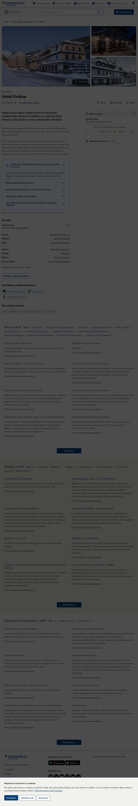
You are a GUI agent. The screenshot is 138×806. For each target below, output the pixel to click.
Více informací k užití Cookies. (49, 790)
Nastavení (43, 798)
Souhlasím (11, 798)
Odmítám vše (27, 798)
